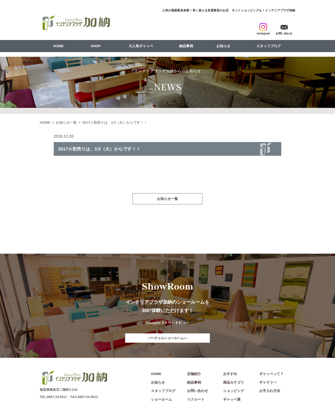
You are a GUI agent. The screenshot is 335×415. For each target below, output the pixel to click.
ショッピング (233, 392)
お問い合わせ (197, 392)
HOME (58, 46)
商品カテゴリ (233, 383)
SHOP (96, 46)
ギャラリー (268, 383)
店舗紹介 (194, 375)
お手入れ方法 (269, 392)
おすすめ (230, 375)
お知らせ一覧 (66, 122)
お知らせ (223, 46)
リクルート (195, 400)
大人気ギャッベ (141, 46)
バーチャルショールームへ (167, 338)
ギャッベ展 (232, 400)
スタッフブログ (268, 46)
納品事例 (186, 46)
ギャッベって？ (271, 375)
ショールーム (161, 400)
